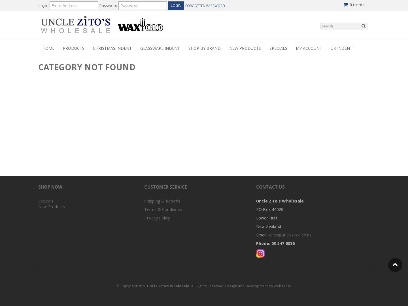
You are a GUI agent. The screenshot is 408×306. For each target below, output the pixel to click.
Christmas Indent (112, 48)
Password (108, 5)
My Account (309, 48)
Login (43, 5)
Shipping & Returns (162, 201)
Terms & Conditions (163, 209)
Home (48, 48)
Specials (278, 48)
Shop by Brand (204, 48)
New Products (245, 48)
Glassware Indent (160, 48)
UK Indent (341, 48)
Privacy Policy (157, 218)
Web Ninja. (283, 286)
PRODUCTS (73, 48)
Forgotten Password (205, 5)
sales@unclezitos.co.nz (289, 235)
